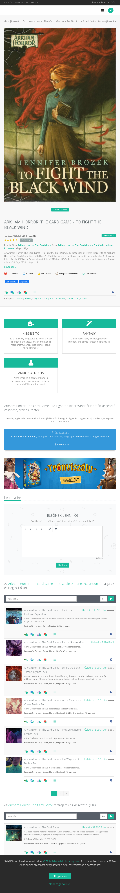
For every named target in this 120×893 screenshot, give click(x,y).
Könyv (83, 298)
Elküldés (62, 541)
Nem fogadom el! (60, 884)
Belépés (111, 2)
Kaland (45, 628)
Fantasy (19, 298)
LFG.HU (34, 2)
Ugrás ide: (108, 235)
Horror (27, 298)
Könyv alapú (73, 298)
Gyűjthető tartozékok (54, 298)
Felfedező (39, 820)
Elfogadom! (60, 876)
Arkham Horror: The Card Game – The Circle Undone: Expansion (53, 560)
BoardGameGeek (21, 2)
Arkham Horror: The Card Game (34, 245)
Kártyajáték (29, 602)
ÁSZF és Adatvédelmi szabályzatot (61, 861)
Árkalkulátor (98, 2)
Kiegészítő (37, 298)
